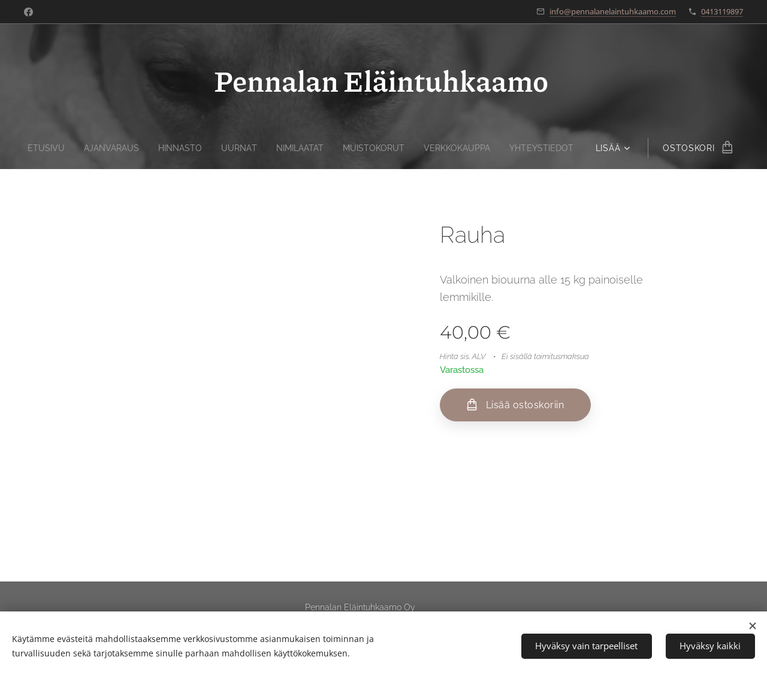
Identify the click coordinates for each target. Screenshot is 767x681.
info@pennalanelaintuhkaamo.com (612, 11)
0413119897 (722, 11)
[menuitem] (37, 148)
